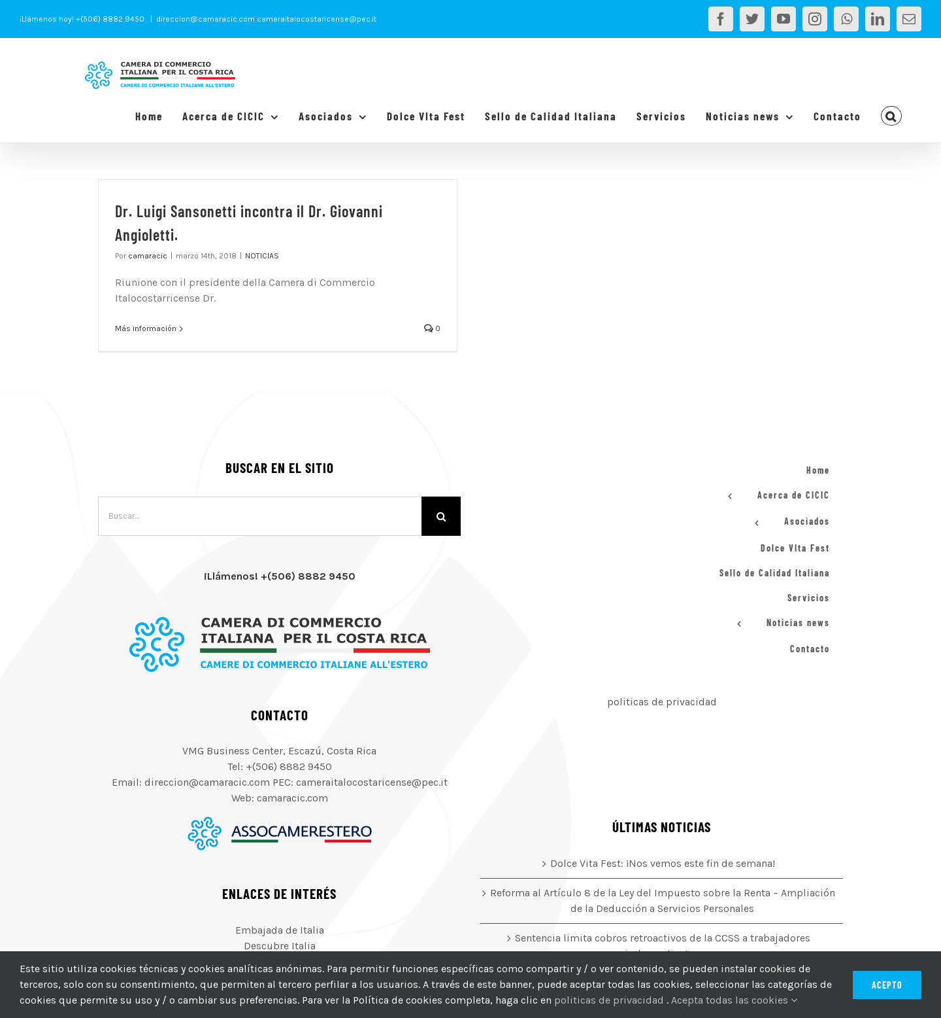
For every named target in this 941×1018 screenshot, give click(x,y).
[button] (891, 116)
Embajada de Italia (279, 930)
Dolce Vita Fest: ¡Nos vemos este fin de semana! (662, 863)
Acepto (887, 985)
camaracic (147, 255)
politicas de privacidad (662, 701)
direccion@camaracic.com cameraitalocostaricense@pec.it (266, 19)
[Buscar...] (259, 516)
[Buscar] (441, 516)
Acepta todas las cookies (734, 1000)
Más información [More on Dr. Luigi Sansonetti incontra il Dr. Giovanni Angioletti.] (145, 328)
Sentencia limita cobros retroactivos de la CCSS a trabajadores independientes (662, 946)
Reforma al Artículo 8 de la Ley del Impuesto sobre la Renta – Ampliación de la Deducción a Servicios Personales (662, 900)
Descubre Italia (280, 945)
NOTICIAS (262, 255)
